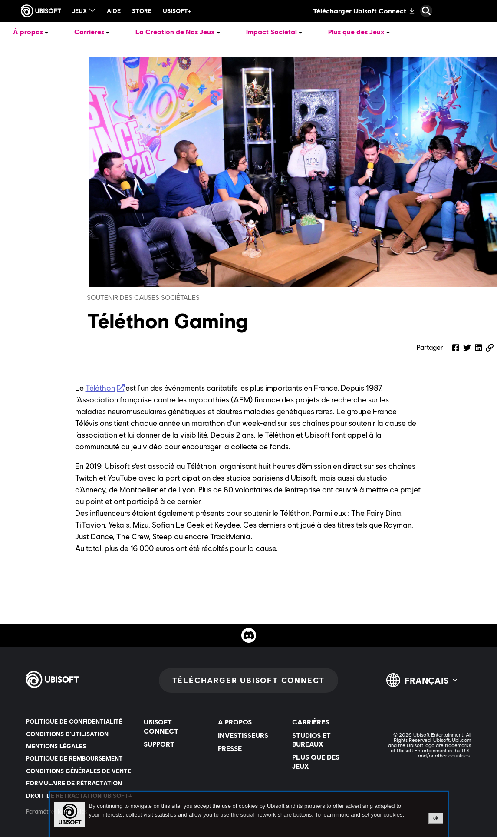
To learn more (333, 814)
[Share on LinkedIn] (478, 348)
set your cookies (382, 815)
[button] (490, 348)
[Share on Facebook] (456, 348)
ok (435, 817)
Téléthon (100, 387)
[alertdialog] (249, 814)
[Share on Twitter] (467, 348)
